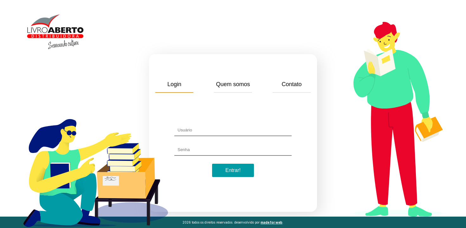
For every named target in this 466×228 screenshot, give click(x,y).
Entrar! (233, 170)
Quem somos (233, 84)
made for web (271, 222)
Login (174, 84)
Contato (291, 84)
